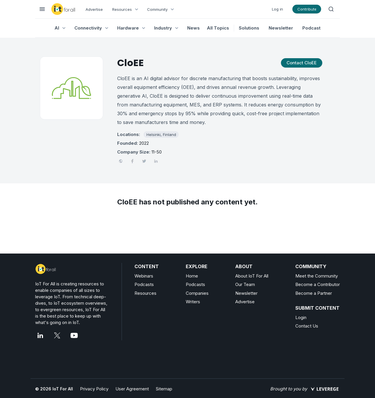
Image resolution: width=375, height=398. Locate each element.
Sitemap (164, 389)
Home (192, 276)
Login (300, 317)
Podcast (311, 28)
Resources (145, 293)
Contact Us (306, 326)
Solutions (249, 28)
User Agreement (132, 389)
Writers (193, 301)
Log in (277, 9)
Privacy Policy (94, 389)
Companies (197, 293)
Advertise (94, 9)
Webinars (143, 276)
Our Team (245, 284)
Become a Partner (313, 293)
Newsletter (281, 28)
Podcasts (144, 284)
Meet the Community (316, 276)
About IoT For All (251, 276)
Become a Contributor (317, 284)
